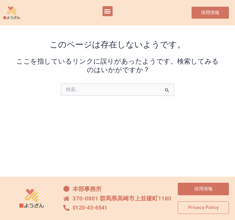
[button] (108, 11)
